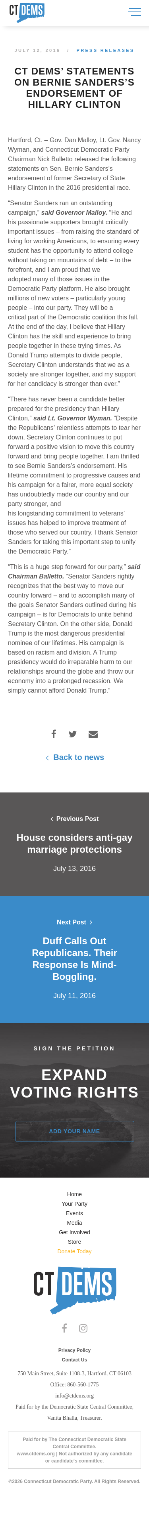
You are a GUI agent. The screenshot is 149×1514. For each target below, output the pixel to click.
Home (74, 1194)
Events (74, 1213)
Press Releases (106, 50)
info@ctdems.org (74, 1396)
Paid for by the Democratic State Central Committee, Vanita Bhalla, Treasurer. (74, 1412)
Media (74, 1223)
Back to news (74, 757)
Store (74, 1242)
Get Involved (74, 1232)
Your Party (74, 1204)
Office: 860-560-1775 (74, 1385)
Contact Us (74, 1360)
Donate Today (74, 1251)
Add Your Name (74, 1131)
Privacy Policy (74, 1350)
